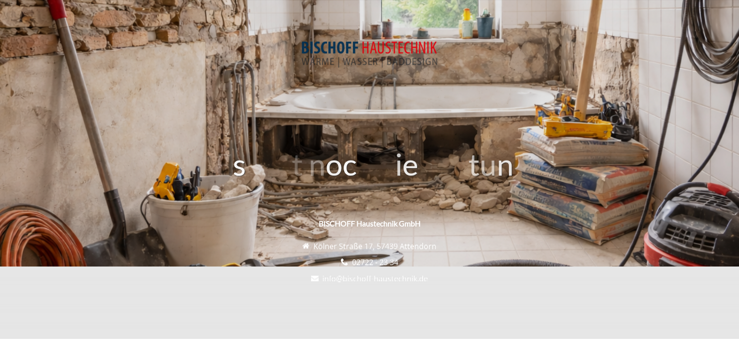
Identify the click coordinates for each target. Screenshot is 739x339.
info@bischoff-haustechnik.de (375, 279)
